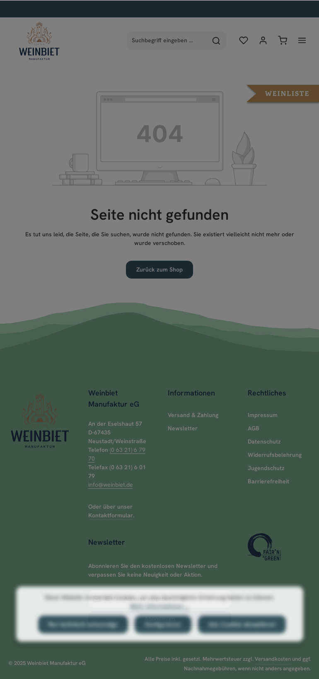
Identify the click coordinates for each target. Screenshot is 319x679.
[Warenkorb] (282, 40)
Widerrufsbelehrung (275, 454)
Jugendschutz (266, 468)
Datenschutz (264, 441)
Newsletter (183, 428)
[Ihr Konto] (263, 40)
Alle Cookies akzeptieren (242, 639)
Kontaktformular (110, 515)
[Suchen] (216, 41)
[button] (283, 92)
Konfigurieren (163, 639)
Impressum (263, 415)
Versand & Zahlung (193, 415)
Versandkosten (273, 658)
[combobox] (166, 41)
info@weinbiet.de (110, 484)
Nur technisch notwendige (83, 639)
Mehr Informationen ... (159, 620)
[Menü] (302, 40)
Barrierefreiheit (268, 481)
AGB (253, 428)
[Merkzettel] (243, 40)
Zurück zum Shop (159, 269)
